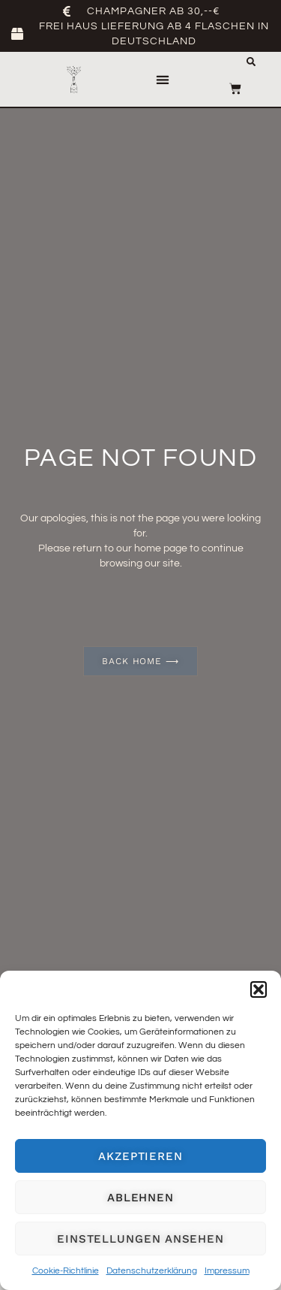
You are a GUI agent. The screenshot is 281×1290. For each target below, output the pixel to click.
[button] (258, 989)
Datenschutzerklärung (151, 1271)
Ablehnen (140, 1197)
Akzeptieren (140, 1156)
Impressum (227, 1271)
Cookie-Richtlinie (65, 1271)
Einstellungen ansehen (140, 1239)
